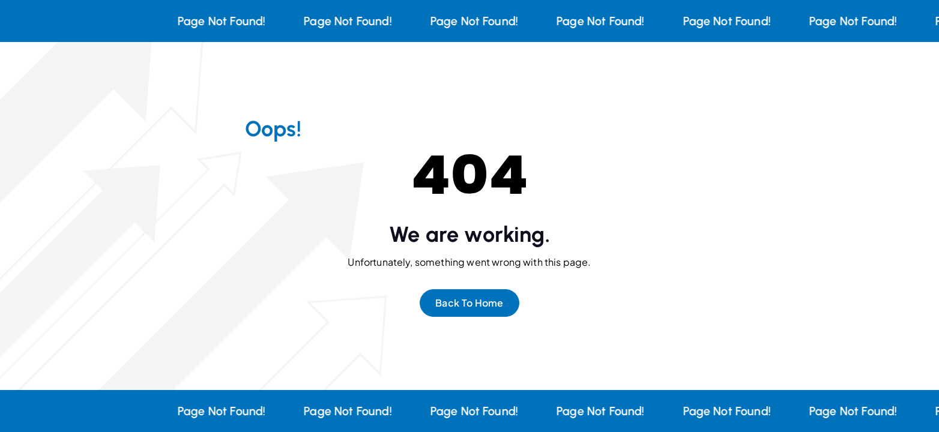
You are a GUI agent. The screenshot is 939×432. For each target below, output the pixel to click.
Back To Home (469, 302)
